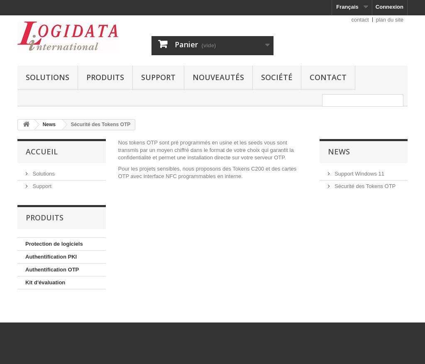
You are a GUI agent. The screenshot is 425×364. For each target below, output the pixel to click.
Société (277, 77)
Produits (105, 77)
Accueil (42, 151)
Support (158, 77)
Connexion (389, 7)
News (339, 151)
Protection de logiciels (54, 244)
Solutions (47, 77)
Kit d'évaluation (45, 282)
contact (360, 20)
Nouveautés (218, 77)
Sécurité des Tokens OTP (364, 186)
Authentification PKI (51, 257)
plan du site (390, 20)
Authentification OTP (52, 269)
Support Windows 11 (359, 174)
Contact (328, 77)
